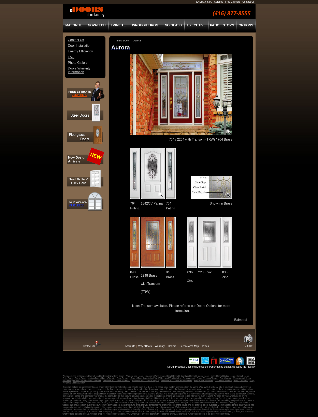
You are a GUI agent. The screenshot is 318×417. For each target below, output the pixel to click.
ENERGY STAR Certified (209, 1)
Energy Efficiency (80, 51)
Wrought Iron (145, 25)
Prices (205, 346)
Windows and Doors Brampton (145, 380)
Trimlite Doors (122, 40)
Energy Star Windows (203, 380)
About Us (130, 346)
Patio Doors (68, 378)
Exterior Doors (202, 376)
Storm (228, 25)
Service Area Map (189, 346)
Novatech (96, 25)
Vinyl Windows (161, 378)
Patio (214, 25)
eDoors (133, 378)
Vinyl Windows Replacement (182, 378)
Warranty (160, 346)
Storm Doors (80, 378)
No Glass (173, 25)
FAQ (71, 57)
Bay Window (225, 378)
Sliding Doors (229, 376)
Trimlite (118, 25)
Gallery (248, 345)
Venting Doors (94, 378)
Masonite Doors (87, 376)
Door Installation (79, 45)
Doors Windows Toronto (207, 378)
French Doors (243, 376)
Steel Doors (172, 376)
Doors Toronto (108, 378)
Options (246, 25)
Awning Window (241, 380)
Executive (196, 25)
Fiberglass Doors (187, 376)
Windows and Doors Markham (116, 380)
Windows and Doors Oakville (88, 380)
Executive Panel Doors (155, 376)
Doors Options (207, 306)
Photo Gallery (78, 62)
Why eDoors (145, 346)
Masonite (73, 25)
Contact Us (248, 1)
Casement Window (223, 380)
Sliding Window (78, 383)
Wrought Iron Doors (134, 376)
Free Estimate (232, 1)
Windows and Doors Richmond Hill (176, 380)
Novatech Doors (117, 376)
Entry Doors (216, 376)
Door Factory (122, 378)
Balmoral (242, 320)
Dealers (172, 346)
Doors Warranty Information (79, 70)
